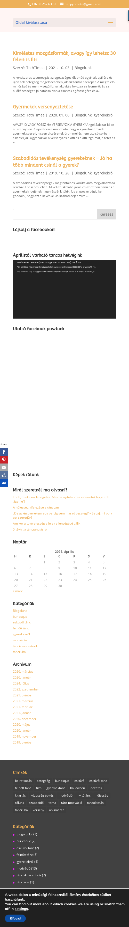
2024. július (21, 683)
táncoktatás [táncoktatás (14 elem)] (95, 802)
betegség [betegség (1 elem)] (43, 780)
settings (21, 909)
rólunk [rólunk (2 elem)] (19, 802)
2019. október (23, 742)
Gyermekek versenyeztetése (43, 107)
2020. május (21, 724)
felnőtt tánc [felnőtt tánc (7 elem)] (23, 788)
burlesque (20, 616)
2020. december (24, 719)
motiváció (20, 640)
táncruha (19, 652)
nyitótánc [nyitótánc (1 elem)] (84, 795)
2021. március (23, 701)
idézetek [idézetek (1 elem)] (96, 788)
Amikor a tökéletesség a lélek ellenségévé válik (46, 523)
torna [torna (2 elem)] (52, 802)
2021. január (22, 713)
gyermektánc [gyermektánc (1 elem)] (55, 788)
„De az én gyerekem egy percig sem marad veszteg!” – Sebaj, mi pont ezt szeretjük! (62, 515)
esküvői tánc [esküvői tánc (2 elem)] (98, 780)
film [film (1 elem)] (39, 788)
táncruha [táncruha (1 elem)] (21, 810)
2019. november (24, 736)
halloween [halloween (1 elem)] (77, 788)
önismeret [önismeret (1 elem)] (56, 810)
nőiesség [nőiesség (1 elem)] (101, 795)
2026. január (22, 677)
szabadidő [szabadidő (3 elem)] (36, 802)
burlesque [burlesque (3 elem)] (62, 780)
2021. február (23, 707)
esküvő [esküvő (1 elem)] (79, 780)
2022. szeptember (26, 689)
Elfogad (15, 918)
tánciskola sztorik (25, 646)
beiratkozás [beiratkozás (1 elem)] (23, 780)
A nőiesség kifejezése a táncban (36, 507)
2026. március (23, 671)
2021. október (23, 695)
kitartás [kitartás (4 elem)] (20, 795)
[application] (64, 289)
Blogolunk (83, 67)
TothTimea (35, 67)
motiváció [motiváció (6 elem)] (65, 795)
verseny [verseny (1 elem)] (38, 810)
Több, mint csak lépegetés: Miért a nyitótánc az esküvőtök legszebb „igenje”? (61, 499)
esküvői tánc (22, 622)
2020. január (22, 730)
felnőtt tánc (21, 628)
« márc (18, 591)
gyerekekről (104, 115)
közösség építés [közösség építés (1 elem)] (42, 795)
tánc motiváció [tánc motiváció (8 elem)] (71, 802)
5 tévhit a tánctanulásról (30, 529)
